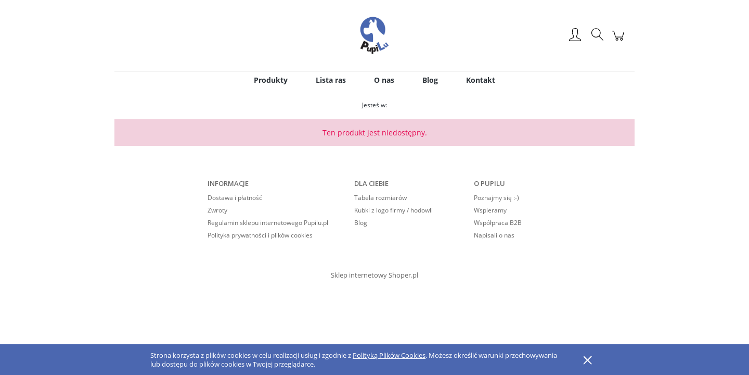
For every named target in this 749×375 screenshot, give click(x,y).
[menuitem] (271, 80)
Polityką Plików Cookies (389, 355)
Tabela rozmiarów (380, 197)
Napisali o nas (494, 235)
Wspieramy (490, 210)
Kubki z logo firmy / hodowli (393, 210)
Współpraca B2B (498, 222)
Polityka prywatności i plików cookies (260, 235)
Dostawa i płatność (235, 197)
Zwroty (217, 210)
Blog (360, 222)
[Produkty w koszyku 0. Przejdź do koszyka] (620, 41)
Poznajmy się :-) (496, 197)
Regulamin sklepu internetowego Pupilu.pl (268, 222)
